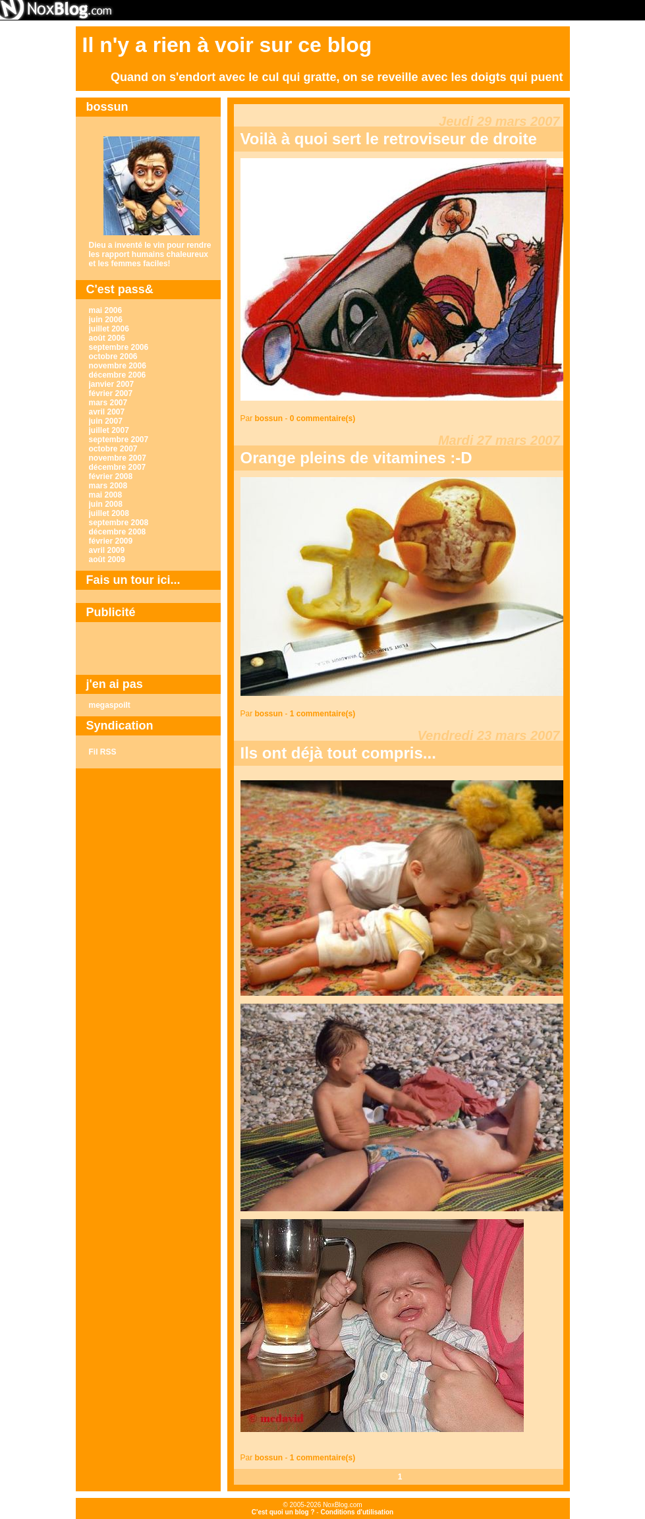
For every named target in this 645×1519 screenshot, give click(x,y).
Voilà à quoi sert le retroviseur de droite (388, 139)
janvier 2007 (111, 384)
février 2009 (111, 541)
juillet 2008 (109, 513)
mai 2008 (106, 495)
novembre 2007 (117, 458)
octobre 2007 (113, 448)
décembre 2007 (117, 467)
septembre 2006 (119, 347)
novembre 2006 (117, 365)
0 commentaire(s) (322, 418)
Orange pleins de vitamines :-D (356, 458)
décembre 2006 (117, 375)
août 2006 (107, 338)
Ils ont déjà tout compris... (338, 753)
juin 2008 (106, 504)
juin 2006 (106, 319)
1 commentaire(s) (322, 713)
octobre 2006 (113, 356)
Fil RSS (103, 752)
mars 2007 (108, 402)
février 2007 (111, 393)
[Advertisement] (148, 648)
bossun (269, 418)
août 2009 (107, 559)
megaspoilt (109, 705)
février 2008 (111, 476)
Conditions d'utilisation (356, 1512)
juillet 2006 (109, 328)
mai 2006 (106, 310)
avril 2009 (107, 550)
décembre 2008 (117, 531)
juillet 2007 (109, 430)
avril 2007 (107, 411)
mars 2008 (108, 485)
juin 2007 (106, 421)
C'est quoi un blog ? (283, 1512)
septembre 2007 (119, 439)
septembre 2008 (119, 522)
